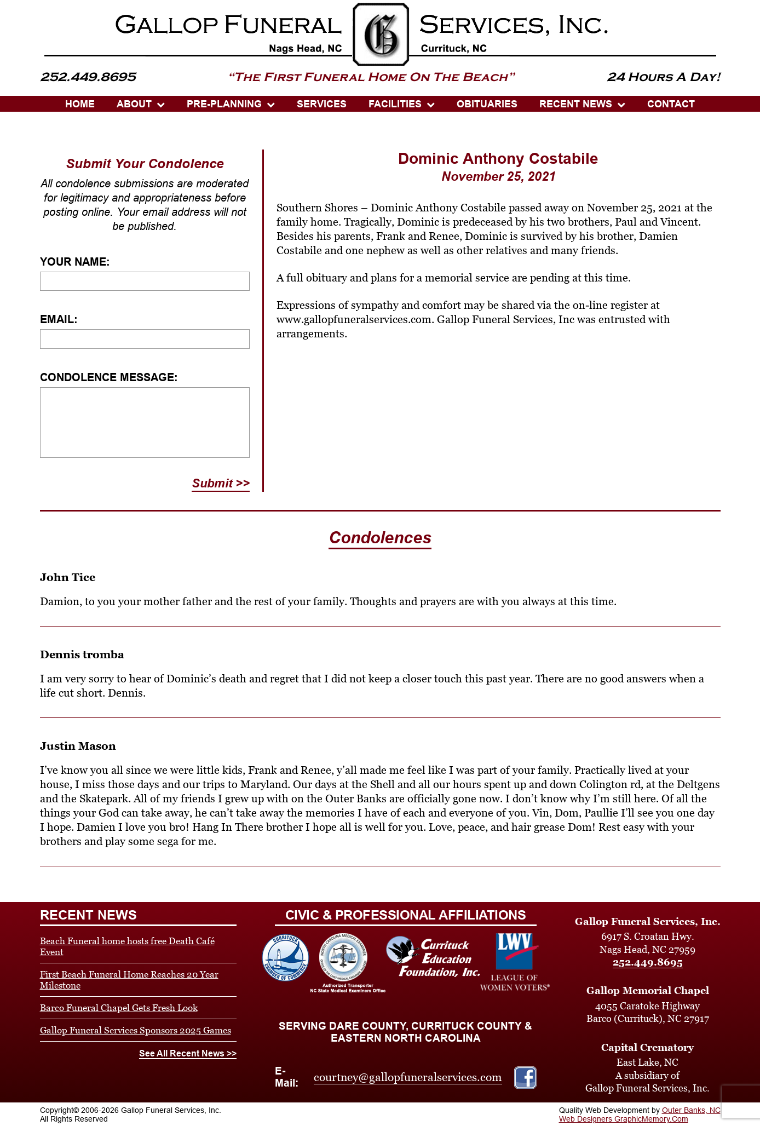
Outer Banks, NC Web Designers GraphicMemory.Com (640, 1114)
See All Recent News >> (188, 1053)
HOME (80, 104)
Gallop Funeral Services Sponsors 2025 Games (135, 1030)
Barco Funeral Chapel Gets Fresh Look (119, 1007)
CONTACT (671, 104)
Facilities (395, 104)
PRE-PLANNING (224, 104)
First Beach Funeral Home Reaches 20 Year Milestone (129, 980)
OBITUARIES (487, 104)
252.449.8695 (648, 962)
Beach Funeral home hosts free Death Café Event (127, 946)
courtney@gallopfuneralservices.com (408, 1077)
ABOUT (134, 104)
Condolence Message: (109, 377)
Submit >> (221, 483)
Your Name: (75, 262)
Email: (59, 319)
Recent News (575, 104)
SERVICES (322, 104)
